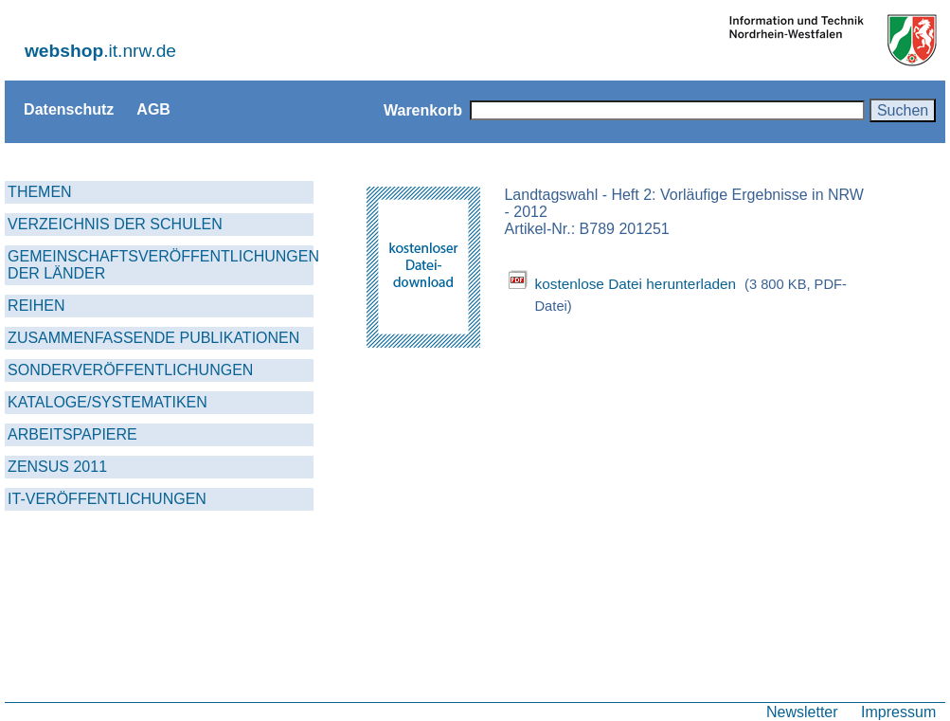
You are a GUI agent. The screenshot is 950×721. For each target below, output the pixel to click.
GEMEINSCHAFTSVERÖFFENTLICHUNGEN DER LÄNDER (161, 264)
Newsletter (802, 711)
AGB (153, 108)
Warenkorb (423, 109)
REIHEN (36, 305)
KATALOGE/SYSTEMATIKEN (107, 402)
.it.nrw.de (100, 51)
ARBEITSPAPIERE (72, 434)
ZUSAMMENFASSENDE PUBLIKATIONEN (153, 338)
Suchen (902, 109)
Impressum (898, 711)
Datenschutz (69, 108)
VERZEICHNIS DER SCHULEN (115, 224)
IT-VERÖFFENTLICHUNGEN (107, 499)
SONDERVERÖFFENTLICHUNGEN (130, 370)
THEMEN (40, 192)
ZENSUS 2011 (57, 467)
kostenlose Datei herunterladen (635, 284)
